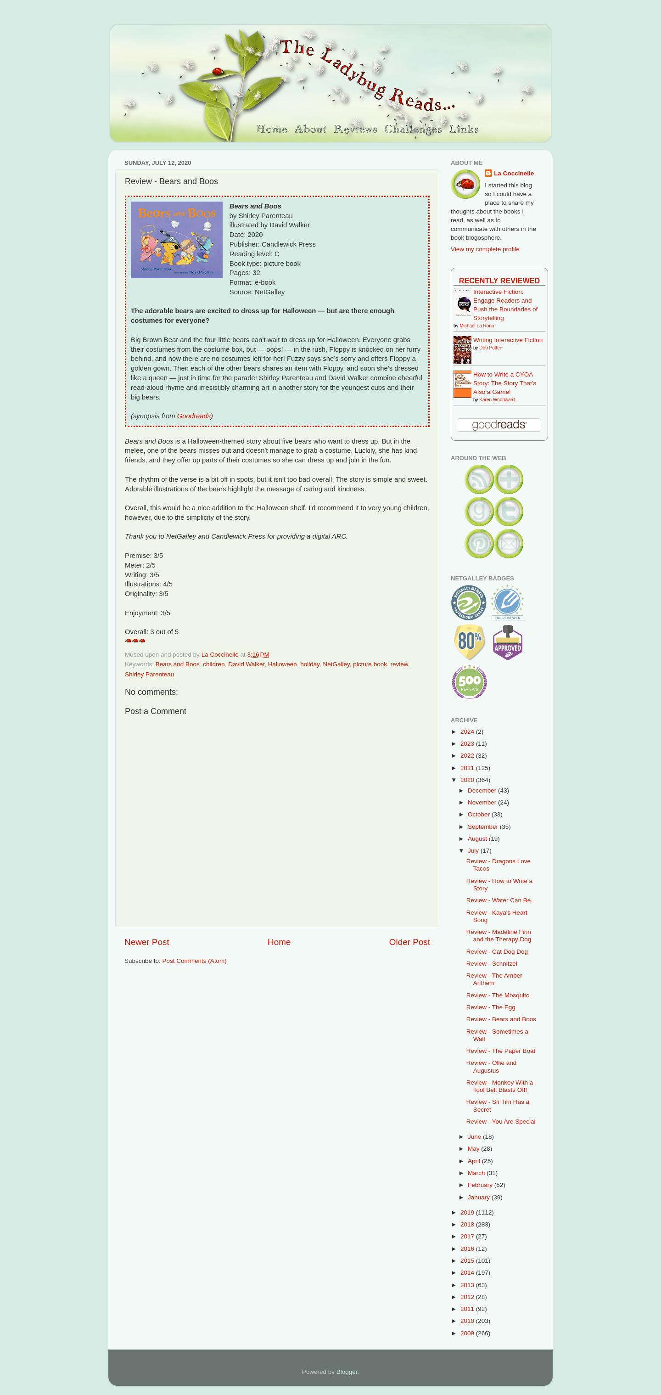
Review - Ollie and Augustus (491, 1066)
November (483, 802)
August (478, 838)
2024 (468, 731)
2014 (468, 1272)
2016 (468, 1248)
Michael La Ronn (476, 325)
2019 (468, 1212)
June (475, 1136)
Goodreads (194, 416)
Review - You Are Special (501, 1121)
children (213, 664)
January (480, 1197)
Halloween (282, 664)
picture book (370, 664)
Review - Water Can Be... (501, 900)
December (483, 790)
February (481, 1184)
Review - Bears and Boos (501, 1019)
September (484, 826)
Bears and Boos (178, 664)
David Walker (246, 664)
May (474, 1148)
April (475, 1161)
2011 (468, 1308)
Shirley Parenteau (149, 674)
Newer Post (146, 942)
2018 (468, 1224)
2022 (468, 755)
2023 (468, 743)
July (474, 850)
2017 (468, 1236)
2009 (468, 1333)
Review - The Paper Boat (501, 1050)
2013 (468, 1285)
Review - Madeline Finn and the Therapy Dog (499, 935)
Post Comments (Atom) (194, 960)
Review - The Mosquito (498, 995)
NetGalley (336, 664)
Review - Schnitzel (491, 963)
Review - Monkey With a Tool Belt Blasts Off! (499, 1086)
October (480, 814)
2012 (468, 1297)
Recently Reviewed (499, 280)
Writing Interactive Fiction (508, 340)
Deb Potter (490, 347)
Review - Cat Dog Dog (497, 951)
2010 (468, 1320)
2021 (468, 768)
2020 (468, 779)
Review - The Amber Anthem (494, 979)
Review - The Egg (490, 1007)
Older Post (409, 942)
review (399, 664)
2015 (468, 1260)
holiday (309, 664)
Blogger (347, 1371)
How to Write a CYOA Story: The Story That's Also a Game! (504, 383)
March (477, 1173)
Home (279, 942)
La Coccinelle (514, 173)
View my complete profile (485, 249)
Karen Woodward (497, 399)
